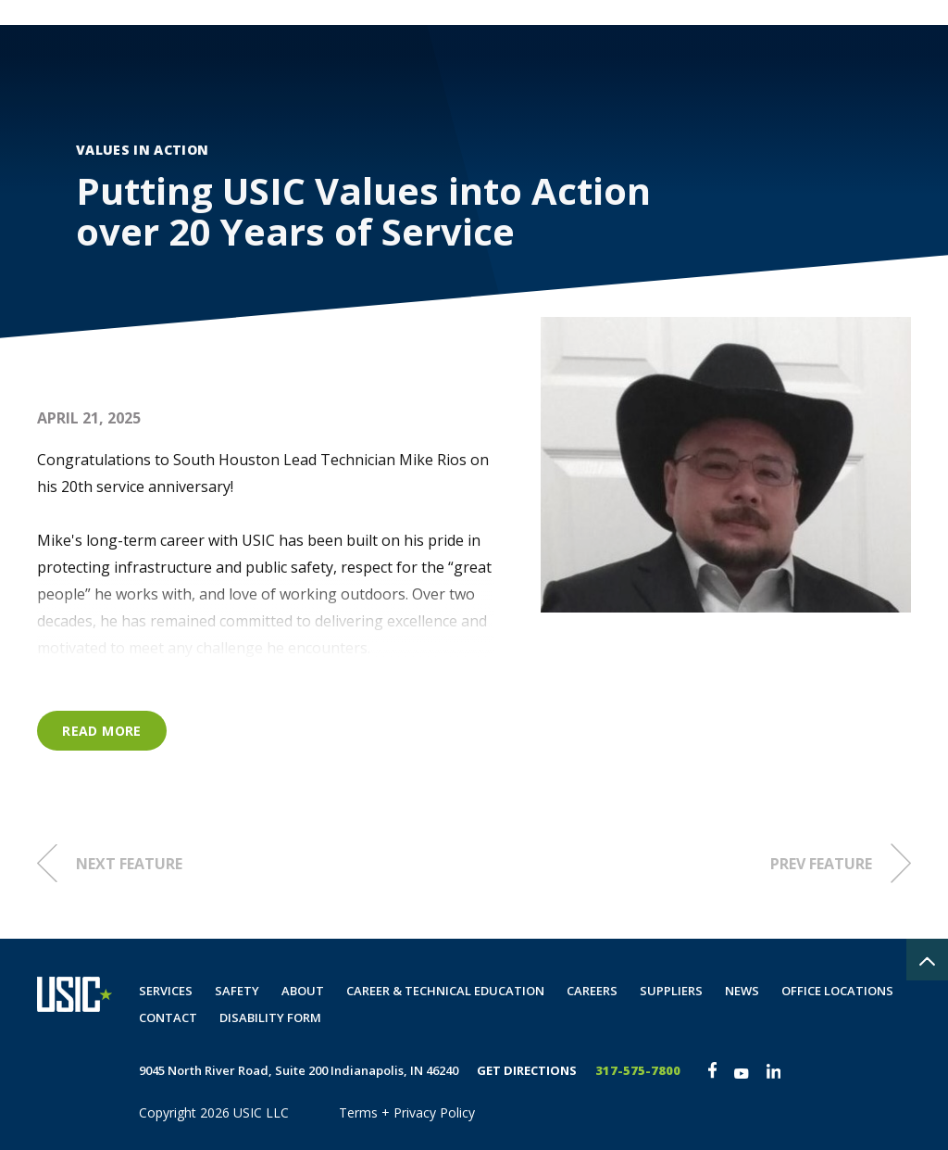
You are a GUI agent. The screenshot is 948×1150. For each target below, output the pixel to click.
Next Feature (109, 862)
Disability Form (857, 71)
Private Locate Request (757, 12)
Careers (652, 71)
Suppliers (671, 990)
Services (402, 71)
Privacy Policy (434, 1112)
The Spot (883, 12)
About (569, 71)
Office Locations (837, 990)
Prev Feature (840, 862)
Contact (741, 71)
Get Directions (527, 1070)
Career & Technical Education (445, 990)
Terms (358, 1112)
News (742, 990)
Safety (490, 71)
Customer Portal (604, 12)
